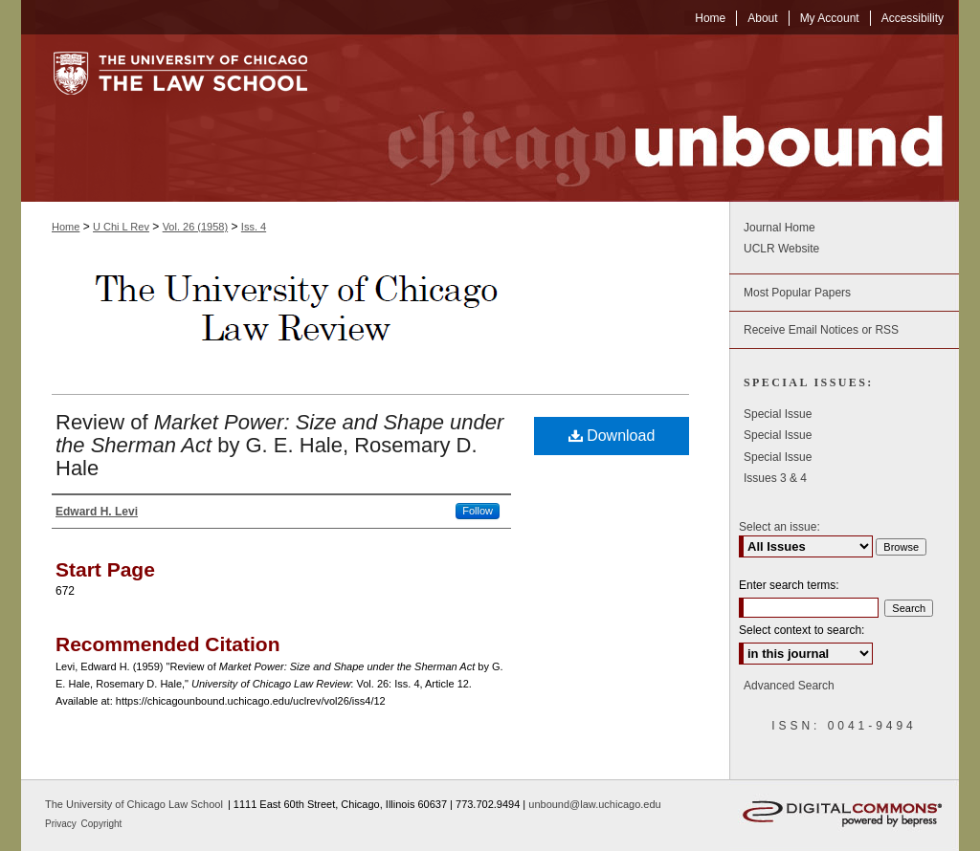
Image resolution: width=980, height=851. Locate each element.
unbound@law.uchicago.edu (594, 804)
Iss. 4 (253, 226)
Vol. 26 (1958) (196, 226)
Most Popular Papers (797, 292)
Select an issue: (779, 527)
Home (65, 226)
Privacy (62, 823)
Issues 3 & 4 (775, 478)
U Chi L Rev (121, 226)
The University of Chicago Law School (134, 804)
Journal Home (779, 227)
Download (612, 435)
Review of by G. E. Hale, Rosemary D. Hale (279, 445)
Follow (477, 510)
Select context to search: (801, 630)
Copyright (101, 823)
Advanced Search (789, 685)
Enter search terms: (789, 585)
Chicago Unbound (648, 118)
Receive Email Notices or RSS (821, 330)
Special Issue (778, 414)
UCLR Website (781, 248)
